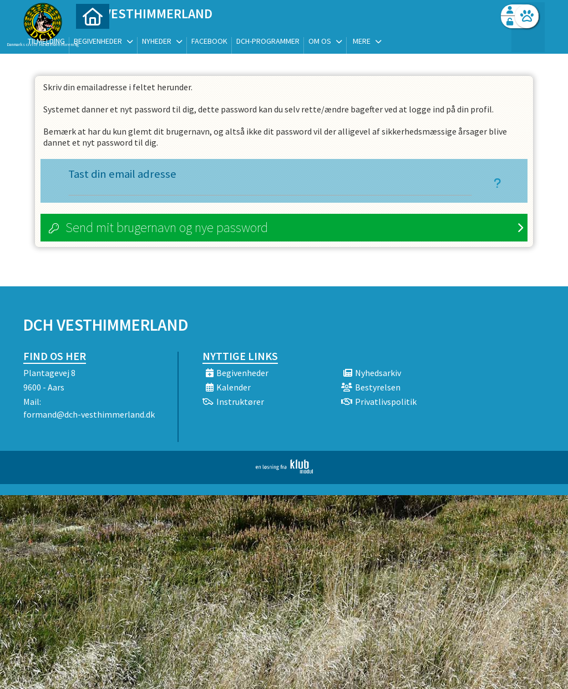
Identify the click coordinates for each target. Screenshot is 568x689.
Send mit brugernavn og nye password (166, 227)
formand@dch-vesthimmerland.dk (89, 414)
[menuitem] (92, 37)
